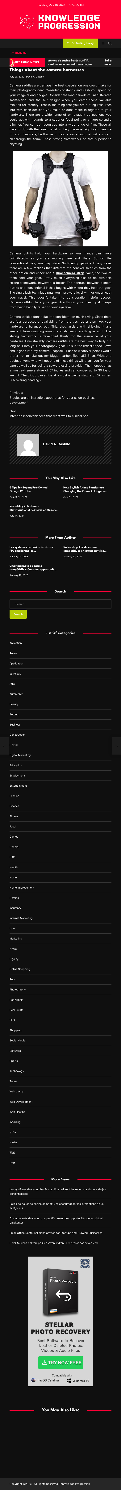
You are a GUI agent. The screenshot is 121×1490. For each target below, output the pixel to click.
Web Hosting (17, 1111)
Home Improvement (22, 887)
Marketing (16, 938)
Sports (14, 1060)
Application (16, 663)
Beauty (14, 704)
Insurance (16, 908)
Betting (14, 714)
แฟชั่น (13, 1142)
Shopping (16, 1030)
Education (16, 765)
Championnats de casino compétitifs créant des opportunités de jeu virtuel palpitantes (33, 570)
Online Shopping (20, 969)
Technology (17, 1071)
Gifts (12, 857)
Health (14, 867)
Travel (13, 1081)
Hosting (14, 897)
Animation (16, 643)
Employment (17, 775)
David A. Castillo (35, 76)
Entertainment (18, 785)
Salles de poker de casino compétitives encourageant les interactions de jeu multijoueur (83, 551)
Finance (14, 806)
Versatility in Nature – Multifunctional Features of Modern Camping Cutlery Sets (33, 510)
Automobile (16, 694)
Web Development (21, 1101)
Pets (12, 979)
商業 (12, 1152)
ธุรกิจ (13, 1132)
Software (15, 1050)
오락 (12, 1162)
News (13, 948)
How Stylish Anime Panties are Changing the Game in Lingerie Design (84, 491)
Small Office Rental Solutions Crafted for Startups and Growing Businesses (56, 1232)
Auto (12, 683)
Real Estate (16, 1009)
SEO (12, 1020)
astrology (15, 673)
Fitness (14, 816)
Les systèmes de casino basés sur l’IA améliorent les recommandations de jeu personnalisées (74, 64)
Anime (13, 653)
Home (13, 877)
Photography (18, 989)
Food (13, 826)
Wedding (15, 1122)
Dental (14, 745)
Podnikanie (16, 999)
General (14, 846)
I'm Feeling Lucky (80, 43)
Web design (17, 1091)
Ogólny (14, 959)
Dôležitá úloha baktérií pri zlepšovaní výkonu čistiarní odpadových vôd (54, 1243)
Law (12, 928)
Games (14, 836)
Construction (17, 734)
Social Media (17, 1040)
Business (15, 724)
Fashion (14, 795)
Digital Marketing (20, 755)
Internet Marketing (21, 918)
